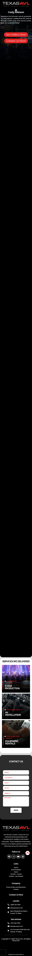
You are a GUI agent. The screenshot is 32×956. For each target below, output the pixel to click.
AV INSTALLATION (13, 713)
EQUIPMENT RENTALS (11, 742)
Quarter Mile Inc (19, 954)
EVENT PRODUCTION (12, 687)
